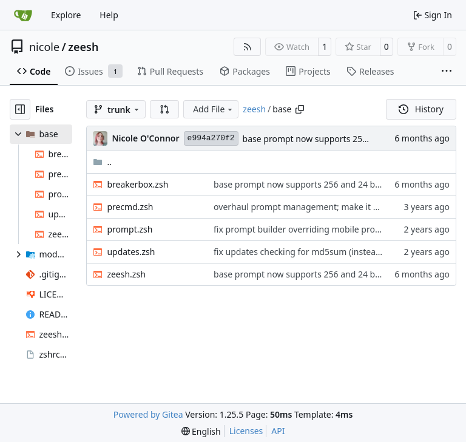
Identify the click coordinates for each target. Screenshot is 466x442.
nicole (44, 47)
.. (102, 162)
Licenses (246, 431)
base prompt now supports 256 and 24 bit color (337, 138)
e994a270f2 (211, 138)
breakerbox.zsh (137, 184)
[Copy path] (299, 109)
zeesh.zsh (126, 274)
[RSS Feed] (248, 47)
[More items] (446, 71)
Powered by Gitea (148, 414)
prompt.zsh (129, 229)
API (278, 431)
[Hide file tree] (20, 109)
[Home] (23, 15)
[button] (164, 109)
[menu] (201, 431)
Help (109, 15)
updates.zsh (131, 251)
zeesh (83, 47)
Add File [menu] (213, 109)
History (421, 109)
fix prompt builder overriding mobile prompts (304, 229)
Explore (66, 15)
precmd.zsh (130, 206)
